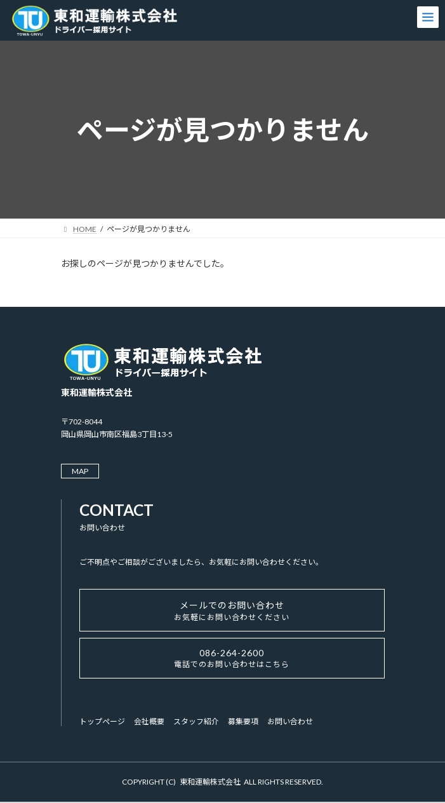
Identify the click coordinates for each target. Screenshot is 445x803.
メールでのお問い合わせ (231, 611)
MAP (80, 471)
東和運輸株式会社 (210, 781)
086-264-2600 (231, 658)
